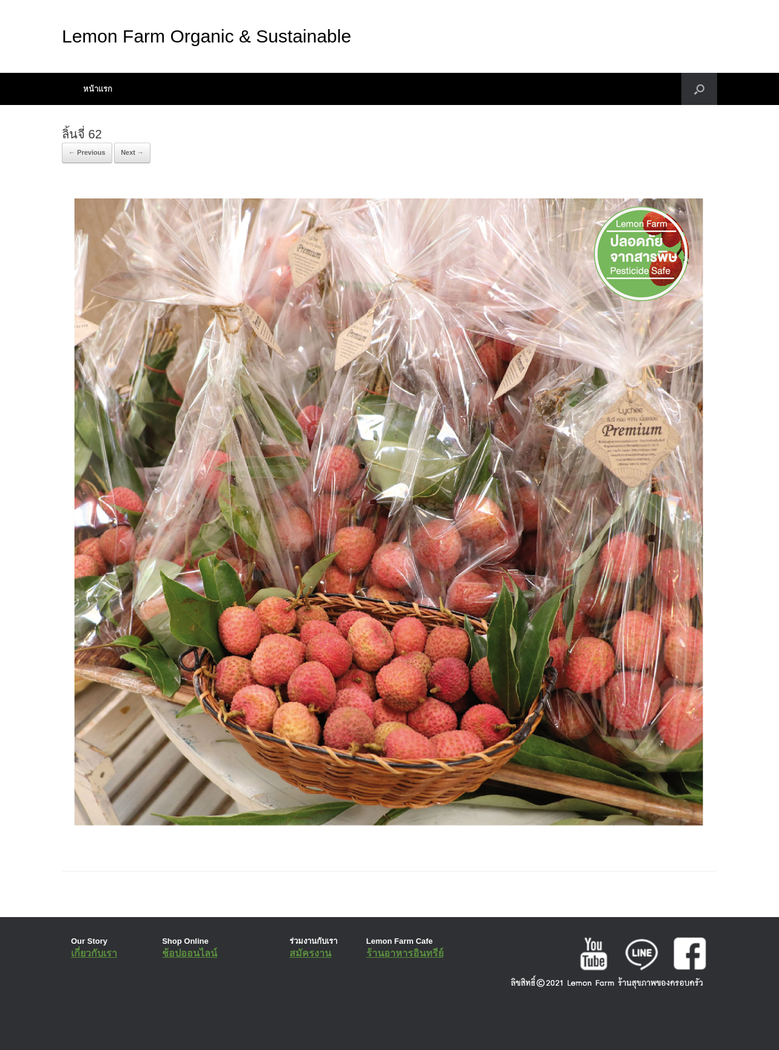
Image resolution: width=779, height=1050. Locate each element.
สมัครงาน (310, 953)
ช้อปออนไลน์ (189, 953)
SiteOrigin (380, 1025)
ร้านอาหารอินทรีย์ (404, 953)
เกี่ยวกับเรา (94, 953)
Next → (132, 152)
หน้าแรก (97, 88)
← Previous (87, 152)
